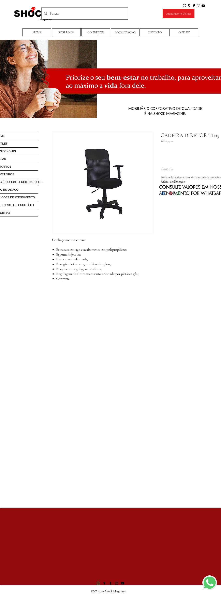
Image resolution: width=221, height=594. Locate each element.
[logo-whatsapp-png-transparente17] (98, 583)
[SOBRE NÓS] (66, 32)
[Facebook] (193, 5)
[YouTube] (203, 5)
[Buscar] (84, 13)
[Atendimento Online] (178, 13)
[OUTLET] (184, 32)
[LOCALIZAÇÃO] (125, 32)
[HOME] (37, 32)
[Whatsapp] (184, 5)
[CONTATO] (154, 32)
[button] (95, 32)
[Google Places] (189, 5)
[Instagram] (198, 5)
